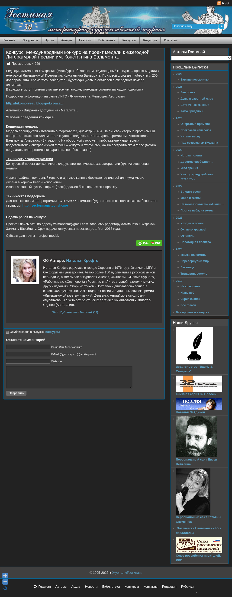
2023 (179, 150)
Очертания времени (195, 124)
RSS (223, 3)
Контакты (170, 40)
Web (55, 312)
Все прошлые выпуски (192, 312)
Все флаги (188, 305)
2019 (179, 280)
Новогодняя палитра (195, 242)
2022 (179, 186)
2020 (179, 249)
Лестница (187, 267)
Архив (49, 40)
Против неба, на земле (196, 210)
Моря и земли (190, 198)
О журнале (30, 40)
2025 (179, 86)
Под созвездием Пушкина (199, 142)
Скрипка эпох (190, 299)
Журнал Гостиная (22, 19)
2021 (179, 217)
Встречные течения (194, 105)
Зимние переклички (194, 79)
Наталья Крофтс (82, 260)
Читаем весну (190, 136)
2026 (179, 74)
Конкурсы (129, 40)
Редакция (150, 40)
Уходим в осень (191, 223)
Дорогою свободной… (196, 161)
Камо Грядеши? (191, 111)
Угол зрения (189, 168)
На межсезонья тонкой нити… (202, 204)
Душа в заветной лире (196, 98)
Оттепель (187, 235)
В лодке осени (190, 191)
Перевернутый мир (194, 261)
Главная (9, 40)
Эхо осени (187, 92)
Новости (85, 40)
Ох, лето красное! (193, 229)
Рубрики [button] (189, 588)
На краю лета (190, 286)
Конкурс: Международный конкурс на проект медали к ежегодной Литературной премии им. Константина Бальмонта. (77, 54)
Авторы (66, 40)
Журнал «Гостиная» (127, 572)
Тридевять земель (193, 273)
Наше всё (187, 292)
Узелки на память (193, 254)
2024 (179, 118)
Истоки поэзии (191, 155)
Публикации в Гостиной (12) (79, 312)
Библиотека (106, 40)
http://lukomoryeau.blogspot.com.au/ (34, 103)
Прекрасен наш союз (195, 130)
